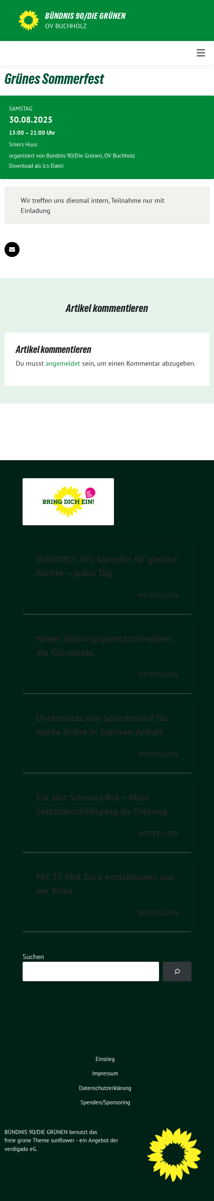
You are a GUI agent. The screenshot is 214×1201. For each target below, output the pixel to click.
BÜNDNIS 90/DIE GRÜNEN (85, 16)
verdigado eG (20, 1148)
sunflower (62, 1140)
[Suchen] (177, 971)
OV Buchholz (66, 26)
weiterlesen (158, 595)
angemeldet (63, 363)
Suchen (33, 956)
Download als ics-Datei (36, 165)
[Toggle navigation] (200, 53)
